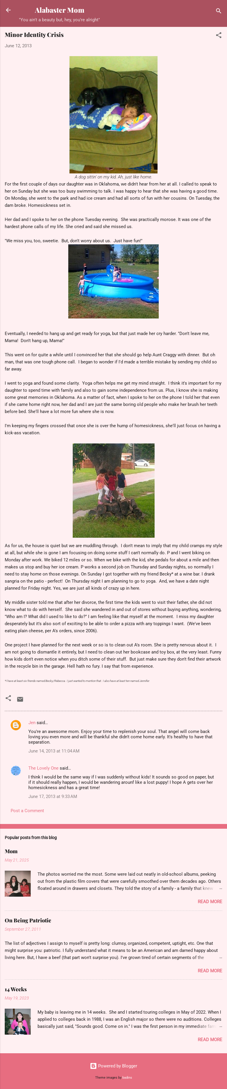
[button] (218, 36)
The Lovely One (43, 768)
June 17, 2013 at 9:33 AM (52, 796)
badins (127, 1078)
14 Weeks (16, 989)
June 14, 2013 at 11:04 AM (54, 751)
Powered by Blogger (113, 1066)
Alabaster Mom (59, 9)
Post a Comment (27, 810)
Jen (31, 722)
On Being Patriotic (28, 920)
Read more (210, 901)
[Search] (218, 12)
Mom (11, 851)
